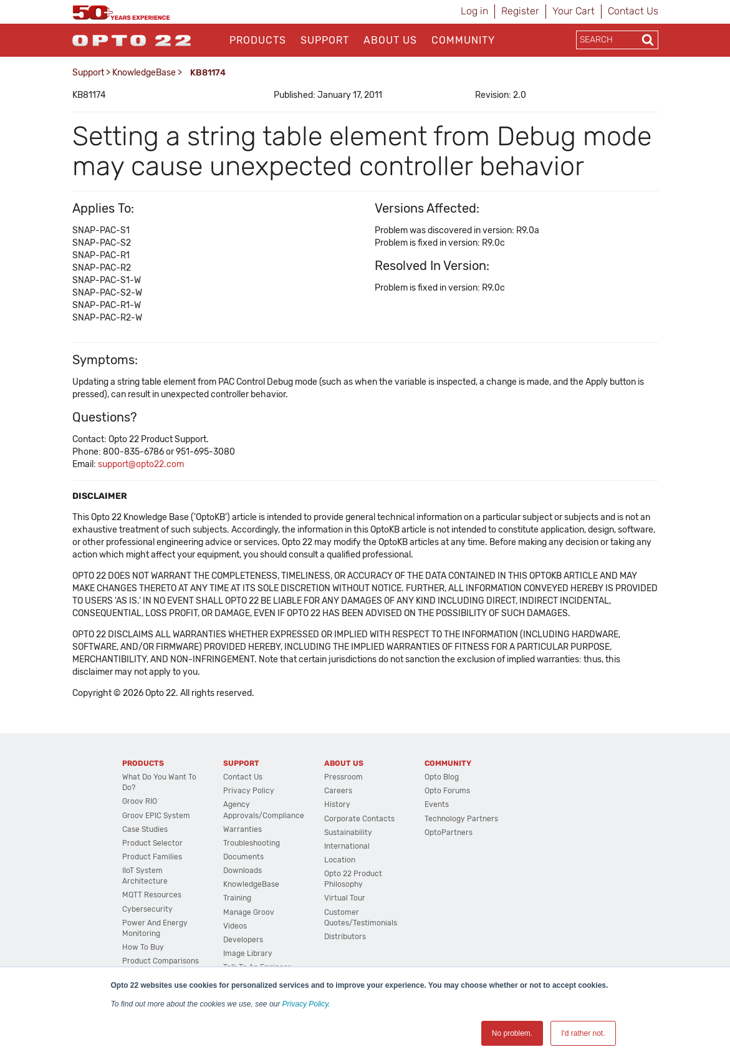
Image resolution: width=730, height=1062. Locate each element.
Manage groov (248, 912)
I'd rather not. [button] (583, 1033)
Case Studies (145, 829)
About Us (390, 40)
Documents (243, 856)
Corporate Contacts (359, 818)
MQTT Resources (151, 895)
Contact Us (633, 11)
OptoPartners (449, 832)
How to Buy (143, 947)
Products (257, 40)
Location (339, 860)
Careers (338, 790)
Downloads (242, 870)
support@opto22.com (141, 464)
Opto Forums (447, 790)
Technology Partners (461, 818)
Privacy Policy (305, 1004)
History (337, 804)
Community (463, 40)
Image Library (247, 953)
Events (437, 804)
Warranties (242, 829)
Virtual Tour (344, 898)
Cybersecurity (147, 909)
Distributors (345, 936)
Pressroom (343, 777)
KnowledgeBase (144, 72)
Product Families (152, 856)
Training (237, 898)
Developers (243, 939)
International (347, 846)
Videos (235, 926)
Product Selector (152, 843)
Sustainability (348, 832)
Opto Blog (442, 777)
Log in (474, 11)
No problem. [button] (512, 1033)
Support (324, 40)
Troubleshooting (251, 843)
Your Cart (573, 11)
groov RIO (139, 801)
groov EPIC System (156, 815)
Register (520, 11)
